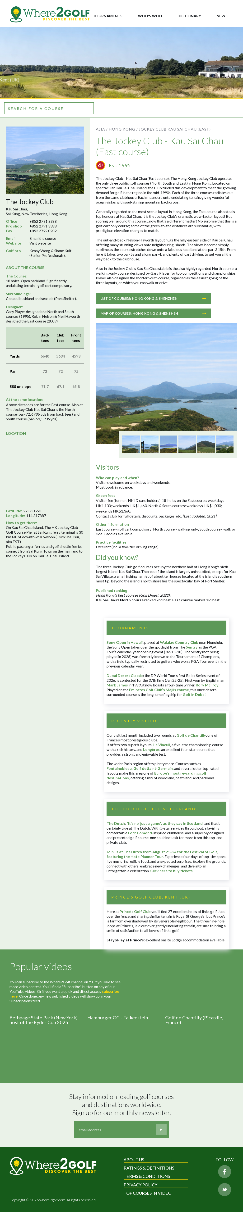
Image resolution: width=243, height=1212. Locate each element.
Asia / (102, 129)
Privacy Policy (140, 1184)
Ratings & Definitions (149, 1168)
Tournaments (107, 16)
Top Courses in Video (147, 1193)
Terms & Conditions (147, 1176)
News (222, 16)
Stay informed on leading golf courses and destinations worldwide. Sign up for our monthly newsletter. (122, 1104)
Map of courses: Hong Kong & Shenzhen (153, 313)
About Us (134, 1159)
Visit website (40, 243)
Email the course (42, 238)
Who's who (150, 16)
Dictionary (189, 16)
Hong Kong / (123, 129)
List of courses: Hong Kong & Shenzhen (153, 298)
